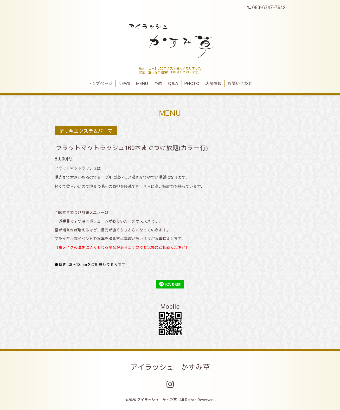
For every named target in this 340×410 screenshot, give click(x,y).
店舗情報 (213, 83)
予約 (158, 83)
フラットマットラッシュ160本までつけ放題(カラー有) (132, 147)
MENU (142, 83)
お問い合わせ (240, 83)
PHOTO (191, 83)
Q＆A (173, 83)
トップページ (100, 83)
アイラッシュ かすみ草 (170, 367)
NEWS (124, 83)
